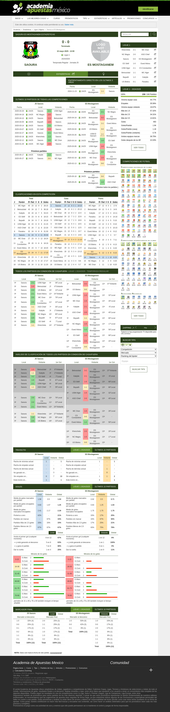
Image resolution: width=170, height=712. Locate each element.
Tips (86, 18)
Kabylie (40, 155)
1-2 (49, 155)
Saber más (69, 25)
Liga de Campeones (113, 693)
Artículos (118, 18)
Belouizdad (58, 118)
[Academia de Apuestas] (134, 670)
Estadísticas (102, 18)
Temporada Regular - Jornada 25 (66, 63)
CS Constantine (111, 163)
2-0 (49, 115)
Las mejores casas (38, 18)
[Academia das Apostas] (118, 670)
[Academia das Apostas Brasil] (123, 670)
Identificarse (148, 9)
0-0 (49, 158)
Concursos (150, 18)
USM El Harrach (93, 135)
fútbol (89, 689)
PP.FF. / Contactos (56, 680)
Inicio (19, 18)
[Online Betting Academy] (129, 670)
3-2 (102, 118)
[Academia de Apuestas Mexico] (112, 670)
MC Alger (40, 144)
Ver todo (138, 147)
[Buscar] (153, 34)
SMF (27, 676)
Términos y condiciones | (23, 682)
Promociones (134, 18)
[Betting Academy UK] (145, 670)
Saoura (30, 64)
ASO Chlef (111, 182)
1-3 (49, 118)
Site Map (16, 676)
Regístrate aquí (41, 673)
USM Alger (58, 111)
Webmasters (51, 678)
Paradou (21, 231)
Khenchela (40, 137)
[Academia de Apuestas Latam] (140, 670)
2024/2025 (66, 59)
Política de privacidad (41, 682)
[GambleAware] (20, 709)
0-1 (134, 82)
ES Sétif (40, 129)
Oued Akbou (58, 133)
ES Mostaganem (101, 64)
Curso (57, 18)
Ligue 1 (65, 55)
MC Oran (58, 140)
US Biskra (58, 126)
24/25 (84, 91)
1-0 (49, 122)
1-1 (102, 91)
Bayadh (40, 122)
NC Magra (40, 115)
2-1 (49, 111)
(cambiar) (127, 333)
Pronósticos (71, 18)
